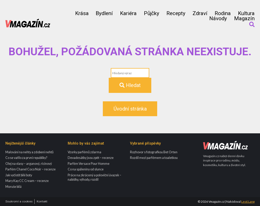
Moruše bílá (13, 187)
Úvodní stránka (130, 109)
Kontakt (42, 201)
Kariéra (128, 13)
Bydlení (104, 13)
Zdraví (200, 13)
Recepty (175, 13)
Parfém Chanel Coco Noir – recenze (30, 169)
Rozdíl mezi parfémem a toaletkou (154, 158)
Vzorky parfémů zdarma (84, 152)
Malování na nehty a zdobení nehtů (29, 152)
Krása (82, 13)
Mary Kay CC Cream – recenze (27, 181)
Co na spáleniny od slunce (86, 169)
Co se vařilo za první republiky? (26, 158)
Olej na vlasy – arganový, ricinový (28, 164)
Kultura (246, 13)
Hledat (130, 85)
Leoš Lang (248, 201)
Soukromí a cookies (19, 201)
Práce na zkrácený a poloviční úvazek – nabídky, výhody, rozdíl (94, 177)
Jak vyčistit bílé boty (18, 175)
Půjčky (151, 13)
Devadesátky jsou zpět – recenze (91, 158)
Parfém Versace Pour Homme (88, 164)
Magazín (244, 18)
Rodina (223, 13)
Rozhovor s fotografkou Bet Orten (153, 152)
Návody (218, 18)
